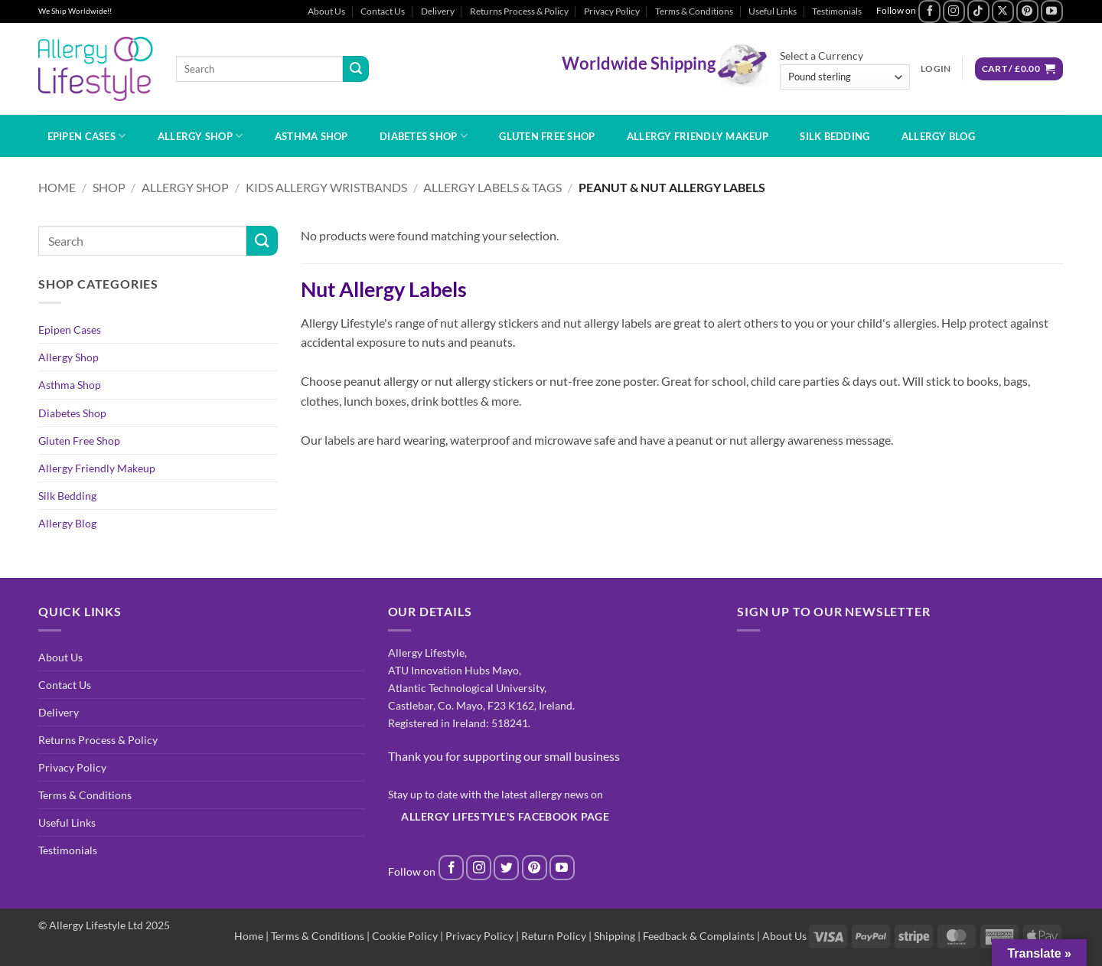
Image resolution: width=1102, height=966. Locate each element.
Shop (109, 187)
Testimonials (837, 11)
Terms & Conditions (694, 11)
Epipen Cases (86, 136)
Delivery (438, 11)
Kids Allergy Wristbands (326, 187)
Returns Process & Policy (519, 11)
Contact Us (382, 11)
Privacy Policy (612, 11)
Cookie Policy (405, 935)
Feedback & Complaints (699, 935)
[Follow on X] (1003, 11)
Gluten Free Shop (547, 136)
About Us (326, 11)
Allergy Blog (938, 136)
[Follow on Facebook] (929, 11)
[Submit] (356, 69)
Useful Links (772, 11)
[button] (935, 69)
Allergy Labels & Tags (492, 187)
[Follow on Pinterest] (1027, 11)
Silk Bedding (834, 136)
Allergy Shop (200, 136)
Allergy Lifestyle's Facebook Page (505, 816)
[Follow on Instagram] (954, 11)
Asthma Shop (311, 136)
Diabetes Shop (424, 136)
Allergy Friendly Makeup (697, 136)
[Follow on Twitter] (506, 867)
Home (57, 187)
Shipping (614, 935)
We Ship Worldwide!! (75, 11)
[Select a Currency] (845, 77)
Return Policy (553, 935)
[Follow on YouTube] (1052, 11)
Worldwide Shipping (639, 63)
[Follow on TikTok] (978, 11)
